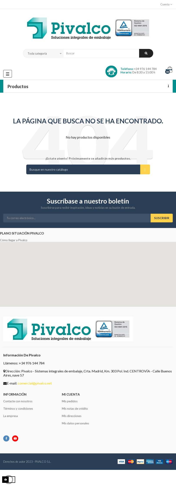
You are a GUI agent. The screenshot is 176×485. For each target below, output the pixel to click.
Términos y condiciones (18, 408)
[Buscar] (88, 169)
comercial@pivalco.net (35, 383)
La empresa (10, 416)
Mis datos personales (75, 423)
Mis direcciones (71, 416)
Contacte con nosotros (17, 401)
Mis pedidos (69, 401)
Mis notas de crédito (75, 408)
